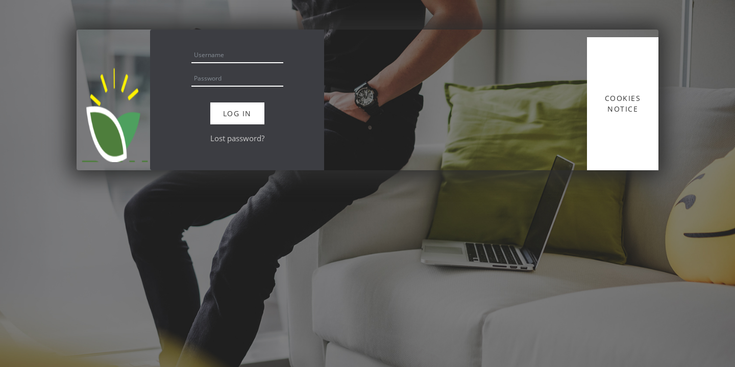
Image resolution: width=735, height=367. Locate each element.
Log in (237, 113)
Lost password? (237, 138)
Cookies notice (623, 103)
